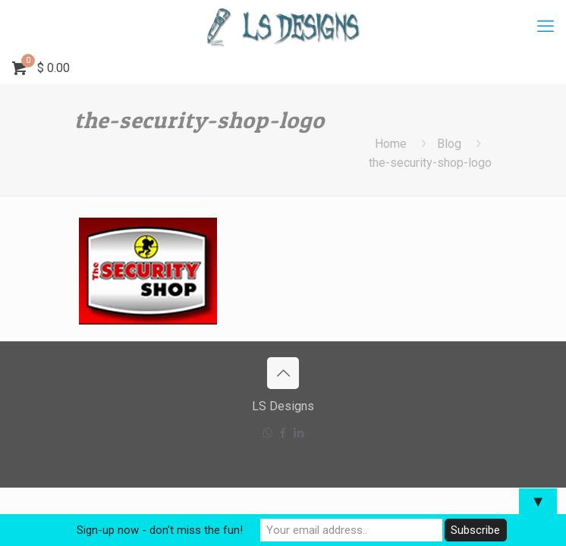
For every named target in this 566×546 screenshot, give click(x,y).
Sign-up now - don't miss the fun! (160, 530)
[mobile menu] (545, 26)
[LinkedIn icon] (299, 433)
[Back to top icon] (283, 373)
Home (391, 143)
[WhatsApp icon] (267, 433)
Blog (449, 143)
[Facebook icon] (283, 433)
